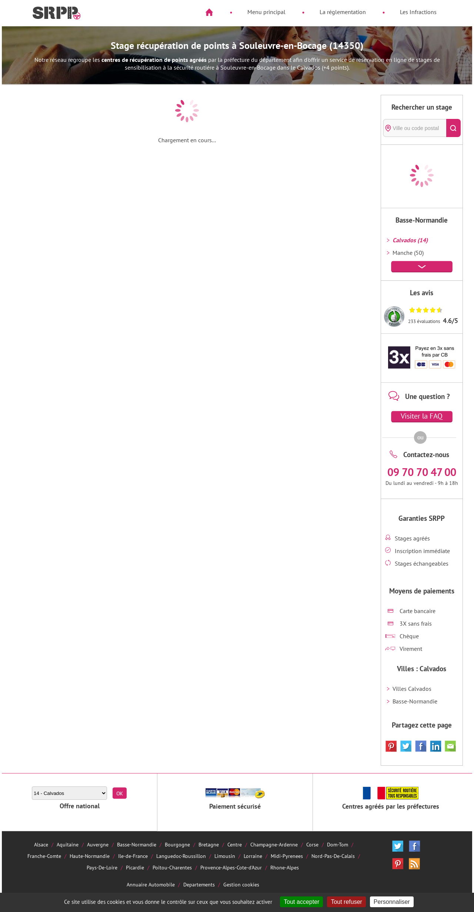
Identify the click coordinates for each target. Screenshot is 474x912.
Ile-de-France (133, 855)
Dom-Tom (337, 844)
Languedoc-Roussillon (181, 855)
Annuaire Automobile (151, 884)
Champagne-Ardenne (274, 844)
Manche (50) (408, 252)
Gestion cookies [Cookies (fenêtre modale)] (241, 884)
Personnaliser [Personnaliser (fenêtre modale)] (392, 902)
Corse (312, 844)
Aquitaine (68, 844)
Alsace (41, 844)
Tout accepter (301, 902)
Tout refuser (346, 902)
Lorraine (253, 855)
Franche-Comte (44, 855)
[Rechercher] (453, 128)
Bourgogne (177, 844)
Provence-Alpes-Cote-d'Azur (231, 867)
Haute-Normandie (90, 855)
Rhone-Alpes (284, 867)
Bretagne (208, 844)
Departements (199, 884)
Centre (234, 844)
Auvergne (98, 844)
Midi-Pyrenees (287, 855)
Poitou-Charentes (172, 867)
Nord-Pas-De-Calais (333, 855)
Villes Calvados (412, 688)
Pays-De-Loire (102, 867)
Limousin (224, 855)
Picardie (135, 867)
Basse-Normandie (415, 701)
